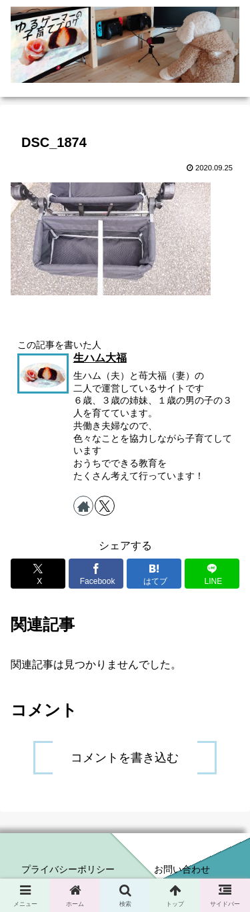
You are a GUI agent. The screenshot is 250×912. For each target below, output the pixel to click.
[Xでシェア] (38, 574)
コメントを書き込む (125, 757)
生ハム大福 (100, 357)
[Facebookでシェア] (96, 574)
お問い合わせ (182, 869)
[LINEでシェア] (212, 574)
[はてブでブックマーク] (154, 574)
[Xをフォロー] (105, 506)
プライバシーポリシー (68, 869)
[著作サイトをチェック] (83, 506)
